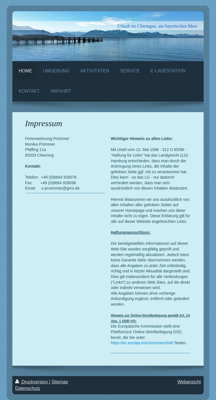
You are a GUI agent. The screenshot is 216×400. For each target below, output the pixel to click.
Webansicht (189, 381)
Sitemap (59, 381)
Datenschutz (27, 388)
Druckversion (32, 381)
